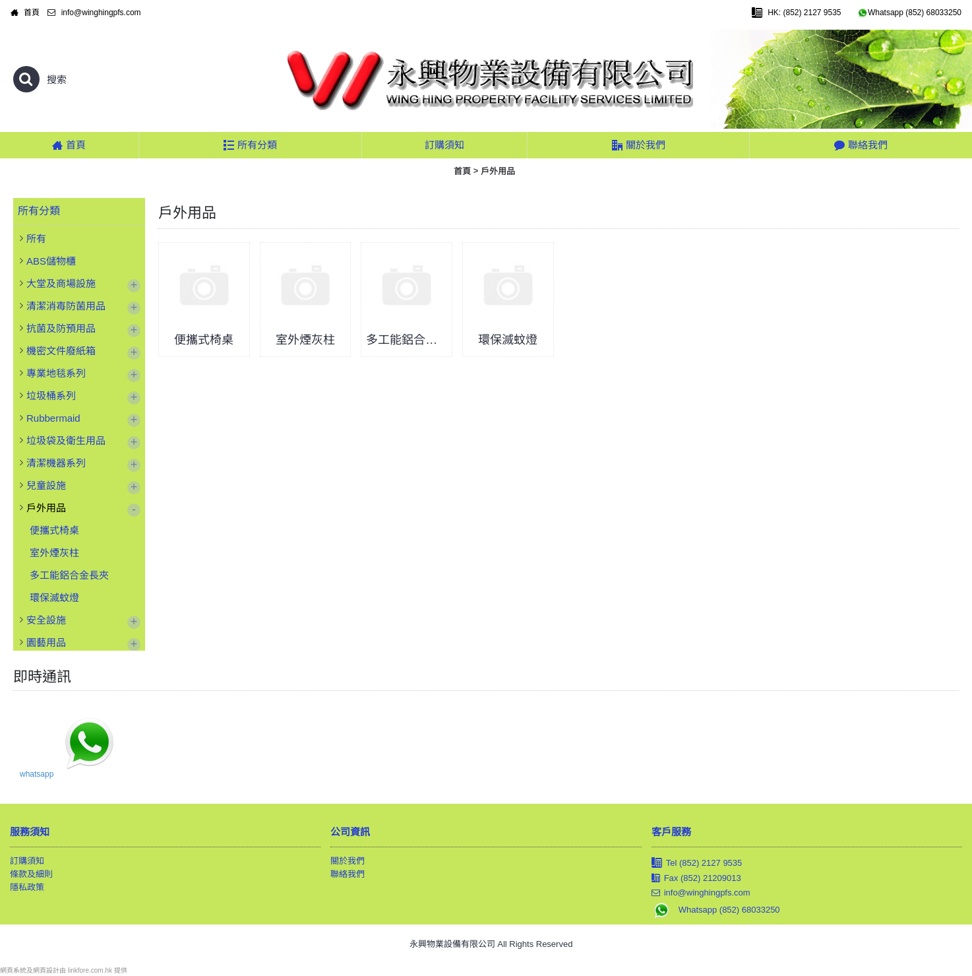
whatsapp (36, 774)
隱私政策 (27, 887)
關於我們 (347, 861)
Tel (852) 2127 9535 (697, 863)
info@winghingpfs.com (701, 893)
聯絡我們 (347, 874)
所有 (36, 238)
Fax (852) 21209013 (696, 878)
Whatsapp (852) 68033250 (716, 910)
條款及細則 (31, 874)
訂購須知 (27, 861)
